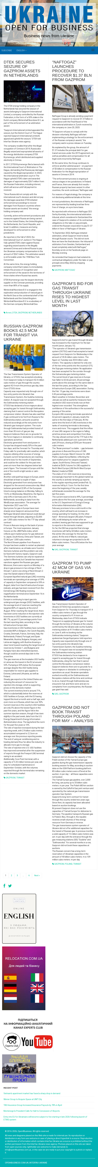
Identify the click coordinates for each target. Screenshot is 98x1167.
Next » (37, 875)
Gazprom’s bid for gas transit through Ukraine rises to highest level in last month (72, 294)
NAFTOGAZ (70, 270)
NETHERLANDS (35, 312)
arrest (8, 312)
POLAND (68, 864)
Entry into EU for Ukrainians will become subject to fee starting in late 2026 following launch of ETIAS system (45, 1118)
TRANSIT (74, 549)
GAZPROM (23, 312)
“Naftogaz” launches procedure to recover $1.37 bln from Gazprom (72, 71)
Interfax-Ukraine (38, 1163)
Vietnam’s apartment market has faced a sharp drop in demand (32, 1093)
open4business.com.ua (16, 1163)
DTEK (14, 312)
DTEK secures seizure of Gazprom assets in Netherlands (22, 68)
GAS (56, 549)
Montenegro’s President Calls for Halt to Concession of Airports (32, 1111)
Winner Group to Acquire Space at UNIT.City (23, 1099)
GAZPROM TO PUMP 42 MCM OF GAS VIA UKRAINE (71, 567)
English (22, 50)
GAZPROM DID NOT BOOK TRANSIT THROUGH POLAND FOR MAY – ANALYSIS (72, 714)
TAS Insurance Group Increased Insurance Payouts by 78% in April (33, 1105)
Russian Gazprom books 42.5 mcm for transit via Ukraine (23, 332)
